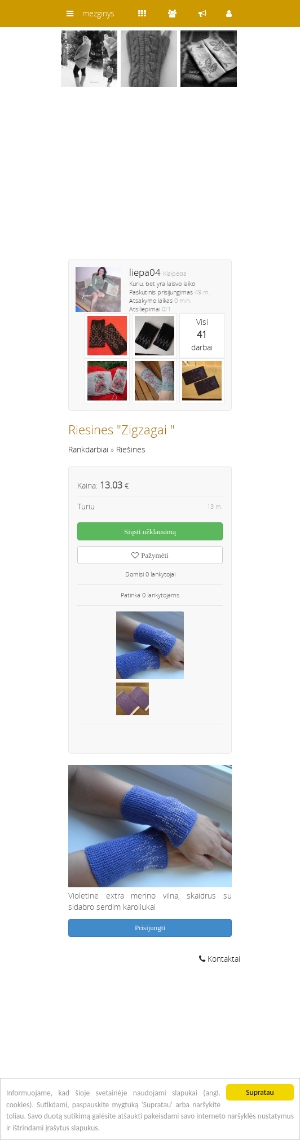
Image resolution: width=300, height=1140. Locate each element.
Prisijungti (150, 927)
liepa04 (145, 272)
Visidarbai (202, 334)
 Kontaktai (219, 958)
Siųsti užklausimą (150, 531)
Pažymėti (149, 555)
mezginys (98, 13)
